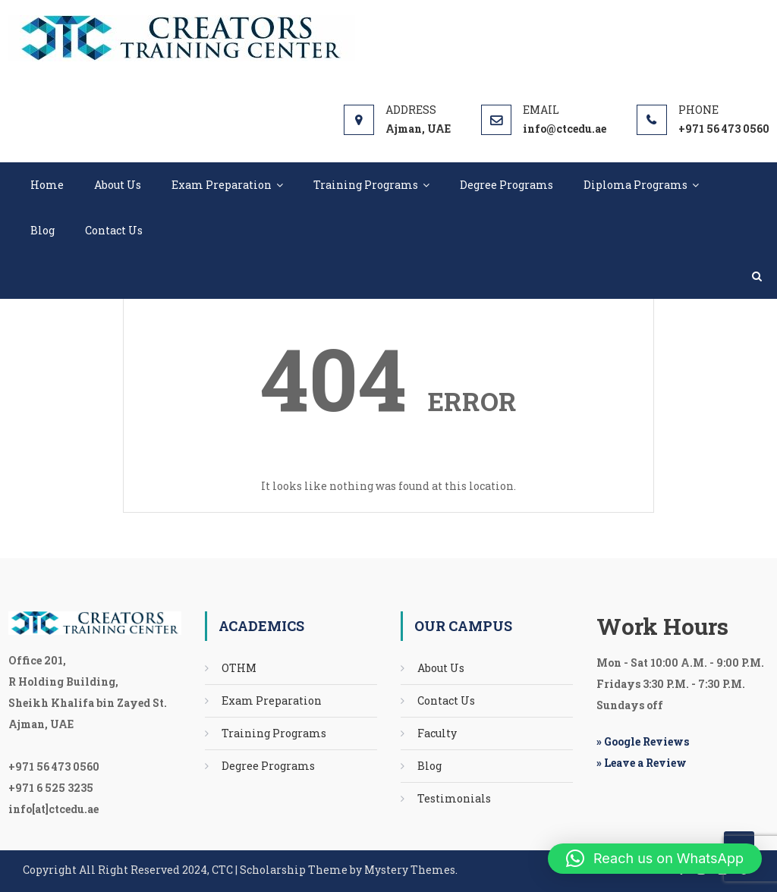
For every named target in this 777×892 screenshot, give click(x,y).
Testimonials (454, 798)
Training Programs (365, 184)
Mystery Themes (409, 869)
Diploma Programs (635, 184)
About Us (117, 184)
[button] (655, 858)
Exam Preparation (221, 184)
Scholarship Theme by (193, 869)
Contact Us (114, 230)
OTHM (239, 668)
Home (47, 184)
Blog (42, 230)
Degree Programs (506, 184)
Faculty (437, 733)
